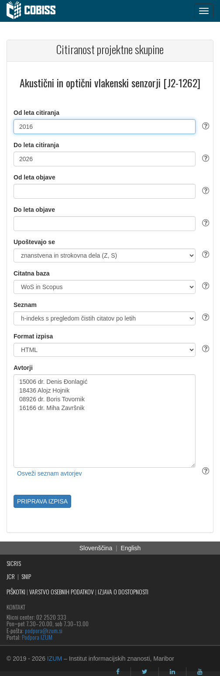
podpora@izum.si (43, 630)
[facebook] (118, 672)
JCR (11, 576)
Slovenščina (96, 548)
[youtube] (200, 672)
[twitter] (145, 672)
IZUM (54, 658)
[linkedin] (172, 672)
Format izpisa (33, 336)
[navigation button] (203, 10)
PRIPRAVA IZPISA (42, 501)
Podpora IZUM (37, 637)
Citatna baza (31, 273)
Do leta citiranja (36, 144)
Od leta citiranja (36, 112)
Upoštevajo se (34, 241)
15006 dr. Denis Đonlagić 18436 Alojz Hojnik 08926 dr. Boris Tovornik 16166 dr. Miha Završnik (105, 421)
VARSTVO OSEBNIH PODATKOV (61, 591)
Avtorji (23, 367)
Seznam (25, 304)
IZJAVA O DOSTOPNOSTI (123, 591)
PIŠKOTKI (16, 591)
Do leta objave (34, 209)
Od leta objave (34, 177)
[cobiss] (35, 11)
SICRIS (14, 563)
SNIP (26, 576)
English (130, 548)
